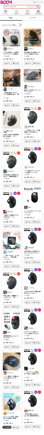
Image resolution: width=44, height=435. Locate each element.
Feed (5, 12)
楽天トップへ (38, 2)
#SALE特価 (29, 90)
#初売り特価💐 (8, 135)
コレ (8, 63)
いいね (16, 63)
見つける (16, 12)
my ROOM (38, 12)
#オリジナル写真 (8, 416)
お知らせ (27, 12)
